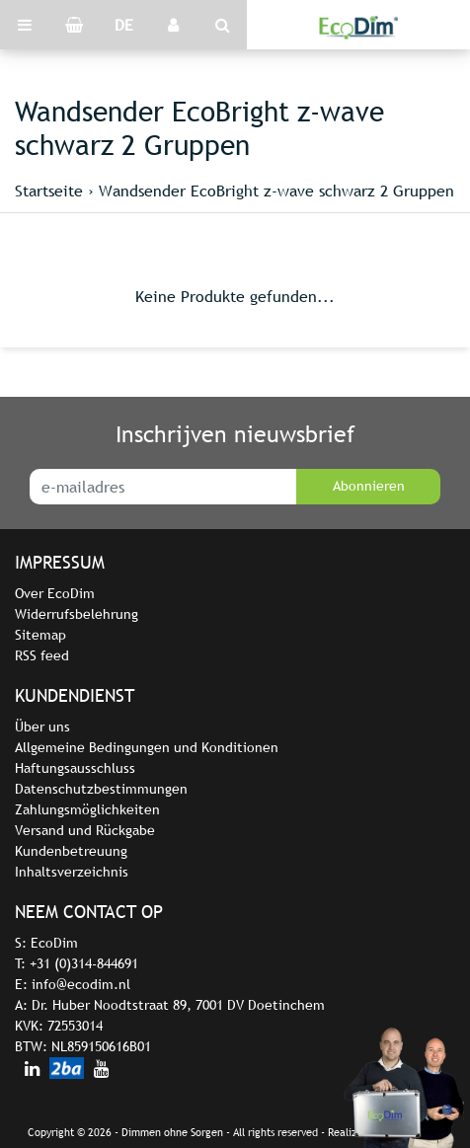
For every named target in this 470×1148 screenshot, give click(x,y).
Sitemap (40, 635)
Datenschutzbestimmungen (101, 789)
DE (124, 25)
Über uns (42, 726)
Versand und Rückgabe (85, 830)
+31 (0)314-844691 (84, 963)
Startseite (49, 190)
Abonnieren (369, 486)
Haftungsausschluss (75, 768)
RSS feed (42, 655)
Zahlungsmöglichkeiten (87, 809)
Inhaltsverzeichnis (71, 871)
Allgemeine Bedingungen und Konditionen (146, 747)
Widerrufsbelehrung (76, 614)
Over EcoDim (55, 593)
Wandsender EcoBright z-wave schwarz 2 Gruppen (276, 190)
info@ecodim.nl (81, 984)
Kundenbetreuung (71, 851)
